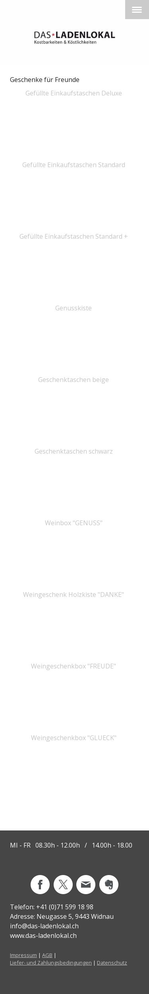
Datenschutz (112, 962)
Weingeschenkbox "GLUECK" (73, 737)
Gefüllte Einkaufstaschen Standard (73, 164)
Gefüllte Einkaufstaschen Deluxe (73, 93)
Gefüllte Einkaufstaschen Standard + (73, 236)
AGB (47, 955)
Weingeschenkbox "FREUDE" (73, 666)
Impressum (23, 955)
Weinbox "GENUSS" (74, 522)
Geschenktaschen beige (73, 379)
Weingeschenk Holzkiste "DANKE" (73, 594)
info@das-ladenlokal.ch (44, 926)
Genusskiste (73, 308)
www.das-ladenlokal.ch (43, 935)
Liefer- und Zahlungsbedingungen (51, 962)
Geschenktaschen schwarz (74, 451)
